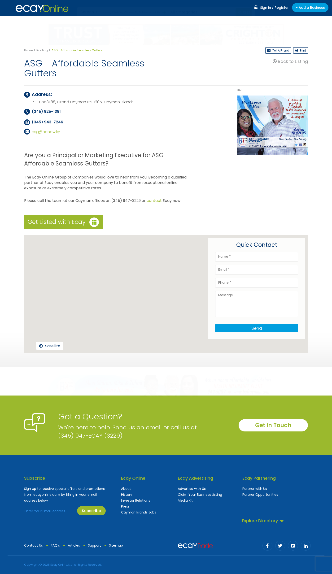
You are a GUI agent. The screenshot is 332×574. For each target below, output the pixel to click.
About (126, 488)
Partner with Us (254, 488)
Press (125, 506)
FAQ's (55, 545)
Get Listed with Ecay (63, 222)
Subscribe (91, 510)
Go (244, 7)
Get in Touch (273, 425)
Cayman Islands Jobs (138, 512)
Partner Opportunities (260, 494)
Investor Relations (135, 500)
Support (94, 545)
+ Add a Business (310, 7)
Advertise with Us (192, 488)
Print (300, 50)
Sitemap (116, 545)
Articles (74, 545)
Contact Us (33, 545)
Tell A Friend (278, 50)
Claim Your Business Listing (200, 494)
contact (154, 200)
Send (256, 328)
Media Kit (185, 500)
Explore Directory (263, 521)
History (126, 494)
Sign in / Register (271, 7)
